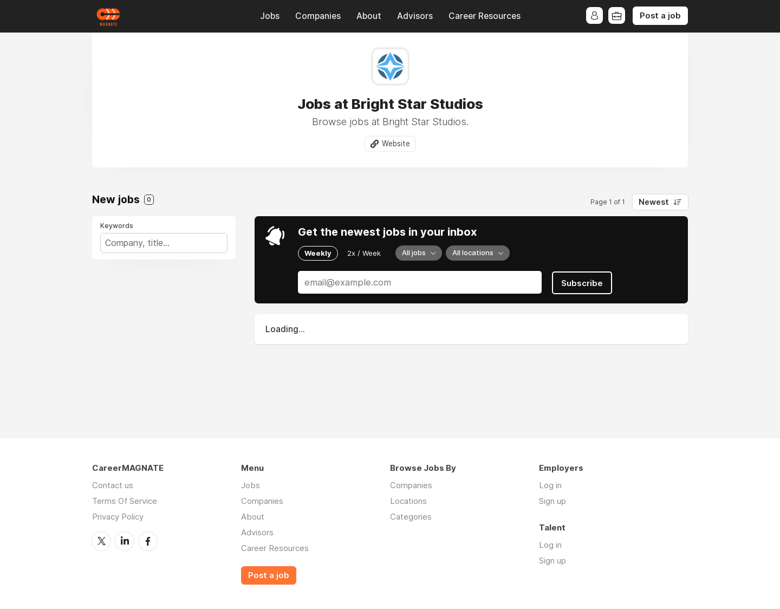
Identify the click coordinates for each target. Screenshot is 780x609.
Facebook (148, 541)
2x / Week (364, 253)
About (368, 16)
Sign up (552, 501)
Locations (408, 501)
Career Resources (484, 16)
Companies (318, 16)
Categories (411, 516)
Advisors (415, 16)
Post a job (660, 16)
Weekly (318, 253)
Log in (550, 485)
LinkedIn (124, 541)
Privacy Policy (118, 516)
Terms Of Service (124, 501)
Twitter (101, 541)
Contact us (112, 485)
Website (396, 143)
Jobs (270, 16)
